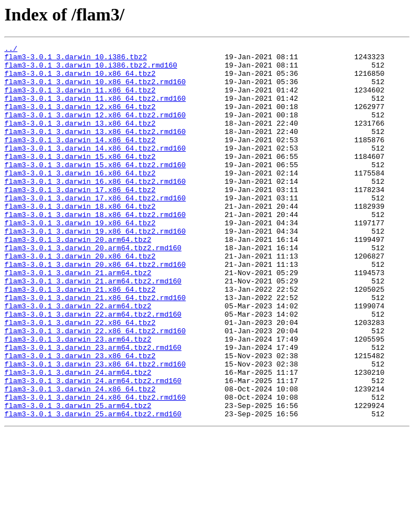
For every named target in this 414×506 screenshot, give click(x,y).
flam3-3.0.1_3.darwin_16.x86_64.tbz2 (80, 199)
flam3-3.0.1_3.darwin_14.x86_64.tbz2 (80, 159)
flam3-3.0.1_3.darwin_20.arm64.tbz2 (77, 279)
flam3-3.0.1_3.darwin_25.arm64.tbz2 (77, 478)
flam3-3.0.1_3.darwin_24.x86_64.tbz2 (80, 458)
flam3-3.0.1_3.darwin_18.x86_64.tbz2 (80, 239)
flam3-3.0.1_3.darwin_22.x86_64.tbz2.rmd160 (95, 389)
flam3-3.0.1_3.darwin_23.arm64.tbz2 (77, 399)
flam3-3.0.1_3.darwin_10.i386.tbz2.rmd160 (90, 70)
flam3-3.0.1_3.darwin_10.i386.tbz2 (75, 60)
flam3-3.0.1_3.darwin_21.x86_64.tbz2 (80, 339)
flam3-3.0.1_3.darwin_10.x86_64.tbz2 (80, 80)
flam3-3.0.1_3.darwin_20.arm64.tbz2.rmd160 (93, 289)
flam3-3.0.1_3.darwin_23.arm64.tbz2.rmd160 (93, 409)
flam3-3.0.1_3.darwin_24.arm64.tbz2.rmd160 (93, 448)
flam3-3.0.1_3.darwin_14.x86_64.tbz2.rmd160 (95, 169)
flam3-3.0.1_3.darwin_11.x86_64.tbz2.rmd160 (95, 110)
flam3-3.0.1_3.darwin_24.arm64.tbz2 (77, 438)
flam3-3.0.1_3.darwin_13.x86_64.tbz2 (80, 139)
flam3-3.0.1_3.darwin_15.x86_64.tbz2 (80, 179)
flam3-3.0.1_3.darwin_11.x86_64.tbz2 (80, 100)
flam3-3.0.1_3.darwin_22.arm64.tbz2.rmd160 (93, 369)
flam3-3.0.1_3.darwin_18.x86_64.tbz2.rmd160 (95, 249)
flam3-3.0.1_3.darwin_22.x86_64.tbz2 (80, 379)
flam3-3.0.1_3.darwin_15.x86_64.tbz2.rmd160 (95, 189)
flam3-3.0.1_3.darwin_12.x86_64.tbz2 (80, 120)
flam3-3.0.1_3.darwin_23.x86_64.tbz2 (80, 419)
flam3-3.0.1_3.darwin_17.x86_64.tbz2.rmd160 (95, 229)
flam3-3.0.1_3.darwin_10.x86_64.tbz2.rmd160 (95, 90)
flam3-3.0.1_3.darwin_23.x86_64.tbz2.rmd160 (95, 428)
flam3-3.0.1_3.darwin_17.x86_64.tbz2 (80, 219)
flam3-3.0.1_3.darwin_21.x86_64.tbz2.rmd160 (95, 349)
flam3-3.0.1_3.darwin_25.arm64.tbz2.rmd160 (93, 488)
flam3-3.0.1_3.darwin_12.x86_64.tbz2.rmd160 (95, 130)
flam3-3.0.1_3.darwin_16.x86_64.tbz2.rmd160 (95, 209)
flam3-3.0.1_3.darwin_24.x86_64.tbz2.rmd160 (95, 468)
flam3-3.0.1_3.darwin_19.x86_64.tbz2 (80, 259)
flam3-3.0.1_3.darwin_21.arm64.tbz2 (77, 319)
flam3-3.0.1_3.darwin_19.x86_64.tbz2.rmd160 (95, 269)
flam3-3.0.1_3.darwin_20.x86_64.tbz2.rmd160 (95, 309)
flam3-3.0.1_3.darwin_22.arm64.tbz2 (77, 359)
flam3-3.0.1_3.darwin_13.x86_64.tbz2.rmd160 (95, 149)
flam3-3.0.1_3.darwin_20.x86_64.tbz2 (80, 299)
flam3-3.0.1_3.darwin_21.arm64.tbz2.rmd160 (93, 329)
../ (10, 50)
